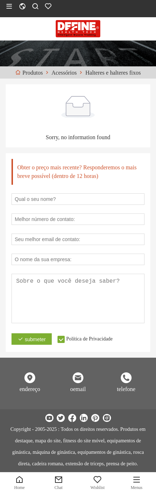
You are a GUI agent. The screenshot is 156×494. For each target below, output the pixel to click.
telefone (126, 389)
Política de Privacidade (89, 339)
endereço (29, 389)
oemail (78, 389)
